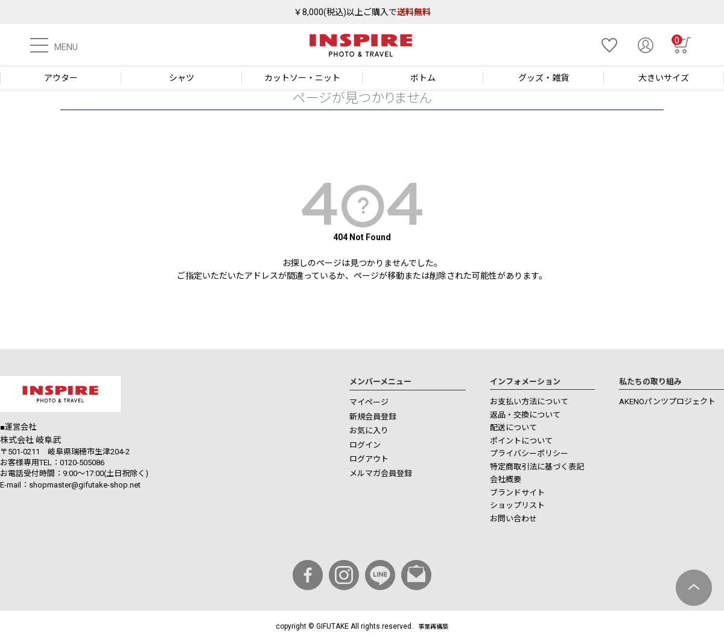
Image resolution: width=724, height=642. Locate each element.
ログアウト (369, 458)
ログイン (365, 445)
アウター (61, 78)
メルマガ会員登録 (380, 473)
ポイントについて (521, 440)
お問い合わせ (513, 518)
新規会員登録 (372, 416)
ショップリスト (517, 505)
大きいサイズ (663, 78)
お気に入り (369, 430)
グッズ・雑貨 (543, 78)
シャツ (181, 78)
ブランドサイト (517, 492)
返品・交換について (525, 414)
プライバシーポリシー (529, 453)
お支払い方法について (529, 401)
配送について (513, 427)
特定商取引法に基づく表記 (537, 466)
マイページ (369, 402)
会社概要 (505, 479)
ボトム (423, 78)
